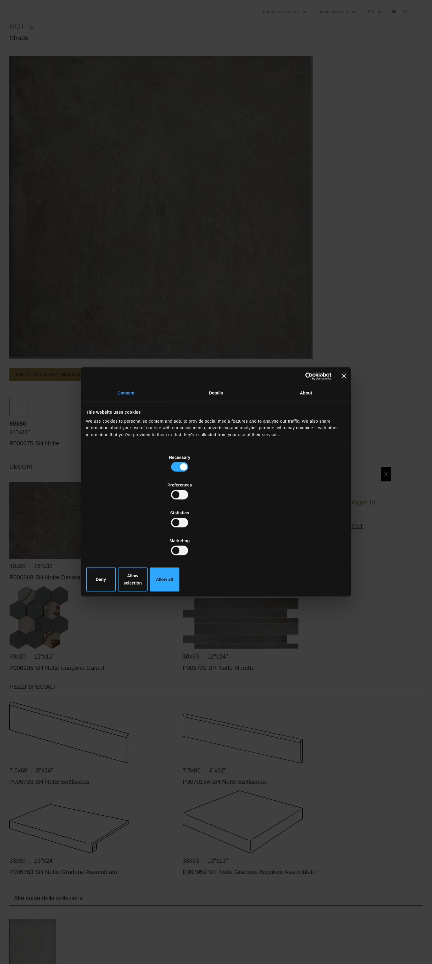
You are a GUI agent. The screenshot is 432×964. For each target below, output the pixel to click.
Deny (129, 537)
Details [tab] (216, 441)
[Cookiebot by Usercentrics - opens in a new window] (304, 422)
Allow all (302, 537)
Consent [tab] (126, 441)
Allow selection (216, 537)
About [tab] (306, 441)
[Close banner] (342, 422)
